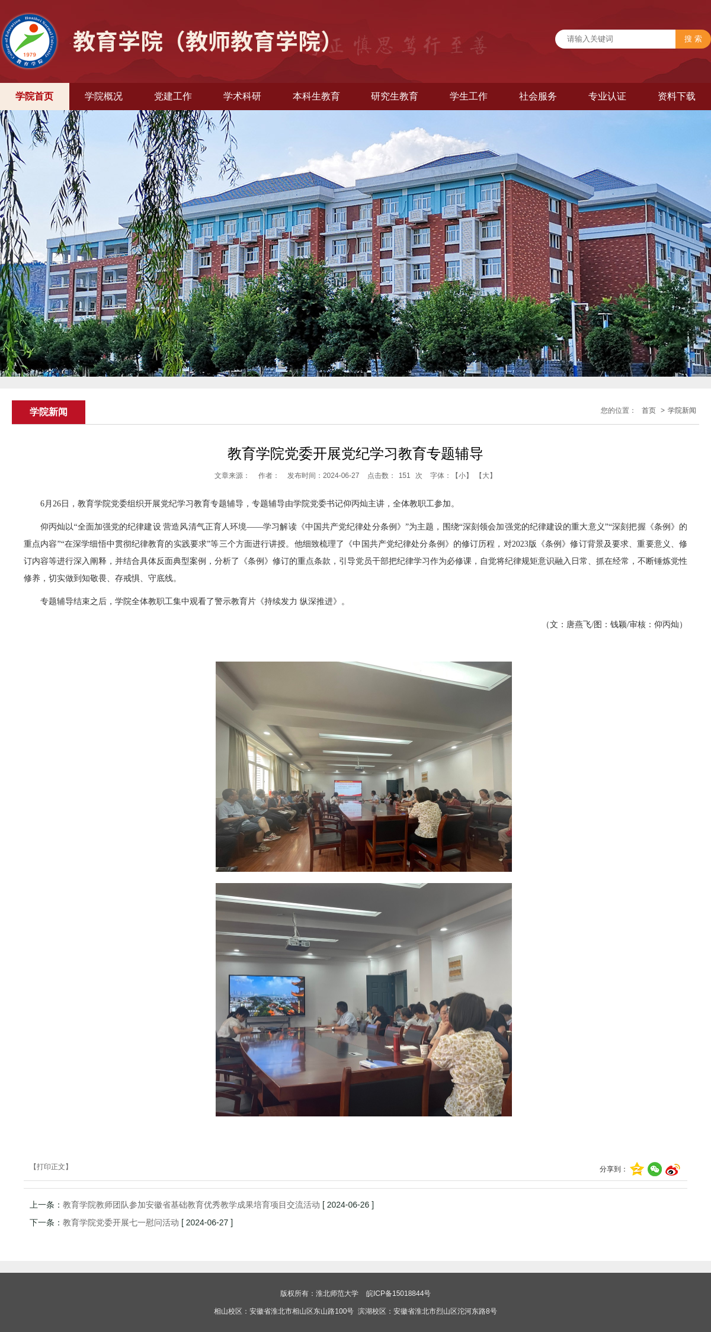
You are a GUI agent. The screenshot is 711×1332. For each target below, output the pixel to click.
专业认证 (607, 96)
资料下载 (677, 96)
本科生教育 (316, 96)
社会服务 (538, 96)
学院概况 (104, 96)
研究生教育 (394, 96)
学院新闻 (682, 410)
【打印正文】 (51, 1167)
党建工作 (173, 96)
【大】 (486, 475)
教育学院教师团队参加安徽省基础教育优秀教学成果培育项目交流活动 (191, 1204)
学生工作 (469, 96)
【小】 (462, 475)
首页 (649, 410)
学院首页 (34, 96)
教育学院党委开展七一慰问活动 (121, 1222)
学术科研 (242, 96)
